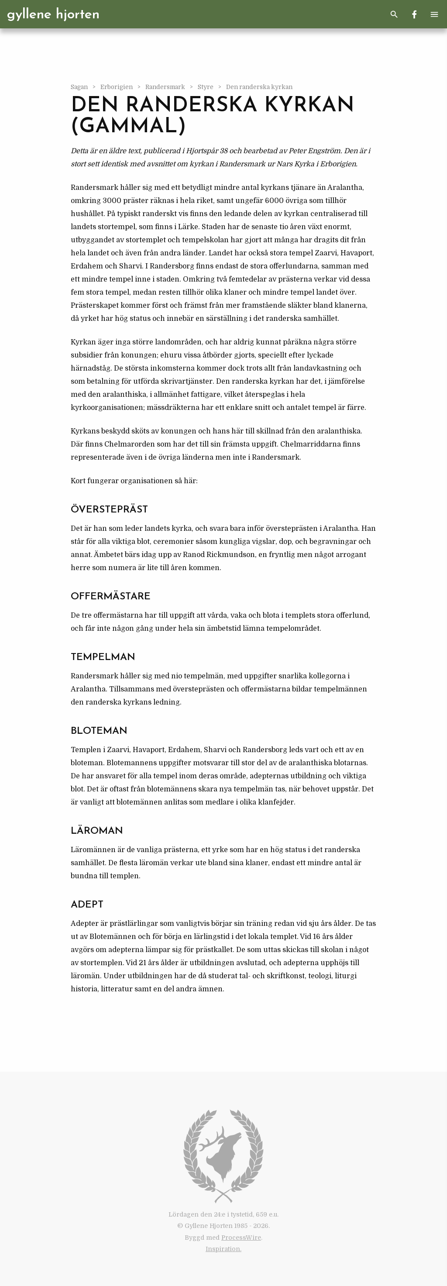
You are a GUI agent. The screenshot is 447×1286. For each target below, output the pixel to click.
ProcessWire (241, 1237)
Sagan (80, 87)
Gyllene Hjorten (53, 15)
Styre (206, 87)
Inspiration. (223, 1248)
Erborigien (117, 87)
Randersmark (165, 87)
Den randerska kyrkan (259, 87)
